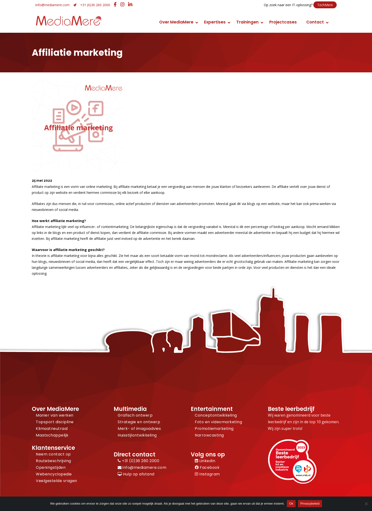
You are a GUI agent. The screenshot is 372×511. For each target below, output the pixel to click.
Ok (291, 503)
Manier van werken (55, 415)
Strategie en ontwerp (139, 422)
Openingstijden (50, 467)
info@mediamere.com (52, 5)
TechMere (325, 5)
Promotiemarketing (214, 428)
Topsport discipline (55, 422)
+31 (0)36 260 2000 (95, 5)
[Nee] (366, 503)
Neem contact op (53, 454)
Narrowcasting (209, 435)
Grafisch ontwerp (135, 415)
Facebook (207, 467)
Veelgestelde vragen (56, 480)
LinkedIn (205, 461)
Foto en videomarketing (218, 422)
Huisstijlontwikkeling (137, 435)
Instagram (207, 474)
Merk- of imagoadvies (139, 428)
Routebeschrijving (53, 461)
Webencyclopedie (54, 474)
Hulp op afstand (136, 474)
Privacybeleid (310, 503)
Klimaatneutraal (52, 428)
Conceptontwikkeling (216, 415)
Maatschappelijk (52, 435)
